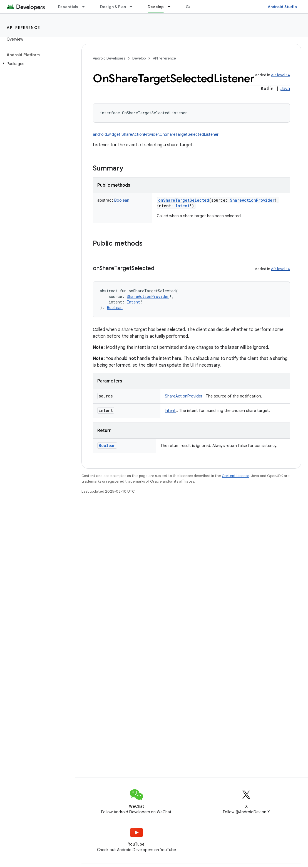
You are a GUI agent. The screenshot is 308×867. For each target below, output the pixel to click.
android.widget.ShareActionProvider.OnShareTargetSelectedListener (155, 134)
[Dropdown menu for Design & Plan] (133, 6)
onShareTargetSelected (183, 200)
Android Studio (282, 6)
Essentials (68, 6)
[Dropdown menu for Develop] (171, 6)
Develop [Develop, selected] (156, 6)
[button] (36, 63)
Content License (235, 475)
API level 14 (280, 75)
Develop (139, 58)
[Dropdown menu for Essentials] (85, 6)
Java (285, 89)
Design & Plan (113, 6)
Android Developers (109, 58)
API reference (23, 27)
